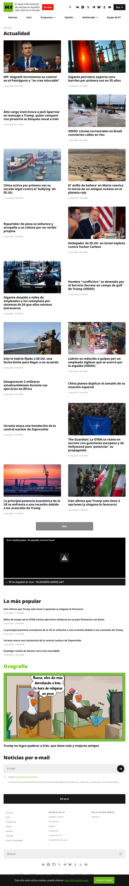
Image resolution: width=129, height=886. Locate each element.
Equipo (52, 826)
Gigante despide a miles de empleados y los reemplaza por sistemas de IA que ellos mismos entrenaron (28, 302)
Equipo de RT (114, 17)
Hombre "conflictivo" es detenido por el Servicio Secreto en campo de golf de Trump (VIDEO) (96, 285)
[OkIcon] (104, 7)
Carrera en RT (55, 835)
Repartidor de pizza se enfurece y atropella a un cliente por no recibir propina (30, 227)
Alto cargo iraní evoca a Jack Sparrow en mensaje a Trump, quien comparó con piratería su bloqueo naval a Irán (32, 115)
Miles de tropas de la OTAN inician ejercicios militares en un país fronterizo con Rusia (54, 619)
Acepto (22, 777)
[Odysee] (53, 864)
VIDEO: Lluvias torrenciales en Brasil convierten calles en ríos (95, 133)
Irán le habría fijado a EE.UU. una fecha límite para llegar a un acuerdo (31, 360)
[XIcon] (88, 7)
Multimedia (90, 17)
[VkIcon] (77, 7)
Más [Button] (64, 526)
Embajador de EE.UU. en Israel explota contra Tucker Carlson (96, 245)
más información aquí (76, 880)
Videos (9, 826)
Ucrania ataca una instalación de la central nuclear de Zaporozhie (30, 427)
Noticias (12, 17)
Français (78, 874)
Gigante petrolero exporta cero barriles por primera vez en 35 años (94, 78)
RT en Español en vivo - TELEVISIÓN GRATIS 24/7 (36, 582)
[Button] (70, 7)
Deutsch (55, 874)
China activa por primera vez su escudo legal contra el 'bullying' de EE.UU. (30, 188)
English (67, 874)
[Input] (64, 768)
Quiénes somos (56, 816)
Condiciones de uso (58, 839)
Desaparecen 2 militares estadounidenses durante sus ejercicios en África (25, 385)
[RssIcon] (80, 864)
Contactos (54, 821)
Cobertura (53, 830)
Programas (48, 17)
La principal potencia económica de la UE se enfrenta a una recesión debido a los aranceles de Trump (32, 504)
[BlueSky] (99, 7)
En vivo (48, 7)
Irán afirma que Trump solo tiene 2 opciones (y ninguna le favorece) (94, 502)
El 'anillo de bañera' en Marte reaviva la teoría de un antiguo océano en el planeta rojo (95, 188)
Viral (28, 17)
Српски (90, 874)
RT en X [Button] (64, 799)
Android (95, 816)
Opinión (69, 17)
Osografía (16, 666)
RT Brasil (32, 874)
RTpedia (9, 835)
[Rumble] (82, 7)
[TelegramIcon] (93, 7)
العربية (44, 874)
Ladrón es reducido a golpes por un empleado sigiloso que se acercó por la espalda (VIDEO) (95, 362)
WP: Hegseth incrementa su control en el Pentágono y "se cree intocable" (32, 78)
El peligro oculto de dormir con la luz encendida (32, 651)
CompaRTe (19, 874)
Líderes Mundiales (14, 840)
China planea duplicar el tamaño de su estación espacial (96, 385)
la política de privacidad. (26, 777)
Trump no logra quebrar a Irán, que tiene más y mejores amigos (51, 746)
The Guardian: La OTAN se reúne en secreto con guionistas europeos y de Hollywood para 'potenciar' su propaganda (96, 444)
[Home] (8, 7)
